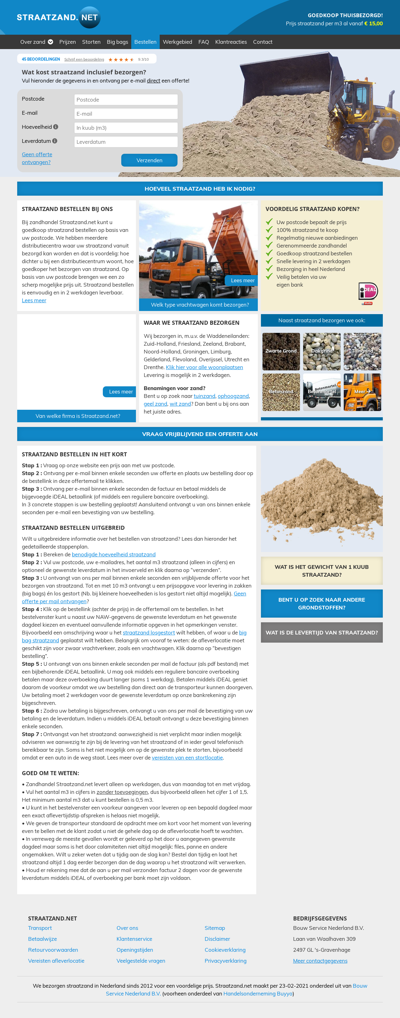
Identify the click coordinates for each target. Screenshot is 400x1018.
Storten (91, 41)
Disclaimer (217, 938)
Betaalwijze (42, 938)
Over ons (127, 928)
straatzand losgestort (149, 632)
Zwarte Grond (281, 351)
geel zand (155, 403)
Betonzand (281, 391)
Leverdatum (40, 141)
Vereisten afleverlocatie (56, 960)
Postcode (33, 98)
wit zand (180, 403)
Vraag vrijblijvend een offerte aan (200, 434)
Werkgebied (177, 41)
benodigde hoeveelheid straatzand (114, 554)
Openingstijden (135, 949)
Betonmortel (322, 391)
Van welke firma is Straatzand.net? (78, 416)
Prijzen (67, 41)
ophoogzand (233, 396)
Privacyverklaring (226, 960)
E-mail (30, 112)
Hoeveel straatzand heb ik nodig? (200, 188)
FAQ (203, 41)
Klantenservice (134, 938)
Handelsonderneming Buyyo (257, 993)
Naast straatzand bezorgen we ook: (321, 320)
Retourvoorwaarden (53, 949)
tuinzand (204, 396)
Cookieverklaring (225, 949)
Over (36, 41)
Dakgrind (321, 351)
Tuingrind (362, 351)
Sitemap (215, 928)
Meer (362, 391)
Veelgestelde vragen (141, 960)
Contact (262, 41)
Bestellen (145, 41)
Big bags (117, 41)
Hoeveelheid (40, 126)
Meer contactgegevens (320, 960)
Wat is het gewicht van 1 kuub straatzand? (322, 571)
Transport (40, 928)
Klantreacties (231, 41)
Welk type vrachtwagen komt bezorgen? (200, 304)
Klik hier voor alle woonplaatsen (204, 367)
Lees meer (34, 300)
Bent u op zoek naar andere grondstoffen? (321, 603)
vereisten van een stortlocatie (187, 757)
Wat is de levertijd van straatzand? (322, 632)
